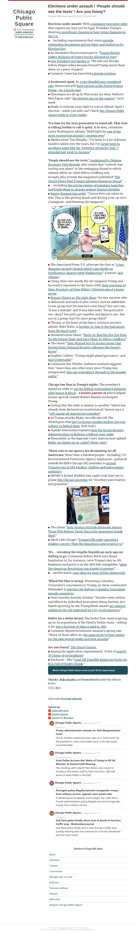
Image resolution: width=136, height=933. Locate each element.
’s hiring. (83, 647)
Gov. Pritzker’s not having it (70, 61)
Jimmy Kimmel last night (68, 193)
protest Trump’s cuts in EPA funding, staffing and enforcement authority (86, 467)
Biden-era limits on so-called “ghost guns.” (77, 442)
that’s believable (59, 360)
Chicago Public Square (24, 18)
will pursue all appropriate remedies (74, 413)
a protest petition (104, 73)
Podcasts (54, 882)
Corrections (55, 871)
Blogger (86, 927)
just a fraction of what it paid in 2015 (81, 626)
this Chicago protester (72, 480)
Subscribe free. (60, 710)
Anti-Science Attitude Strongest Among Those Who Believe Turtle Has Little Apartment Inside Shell (85, 531)
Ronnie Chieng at (62, 297)
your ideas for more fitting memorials (98, 573)
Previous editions (71, 698)
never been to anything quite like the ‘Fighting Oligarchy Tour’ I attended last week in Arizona (84, 148)
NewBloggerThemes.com (87, 929)
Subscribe (54, 899)
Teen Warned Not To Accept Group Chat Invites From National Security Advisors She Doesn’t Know (84, 347)
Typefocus (54, 929)
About (52, 854)
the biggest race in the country (94, 98)
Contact (53, 865)
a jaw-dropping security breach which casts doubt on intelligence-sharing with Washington (86, 269)
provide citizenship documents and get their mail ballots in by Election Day (86, 45)
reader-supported (24, 32)
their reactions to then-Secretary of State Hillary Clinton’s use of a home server (87, 289)
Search (60, 714)
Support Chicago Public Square (65, 905)
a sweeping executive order (109, 24)
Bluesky (68, 717)
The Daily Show (85, 297)
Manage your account (60, 877)
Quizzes (53, 893)
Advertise (54, 860)
